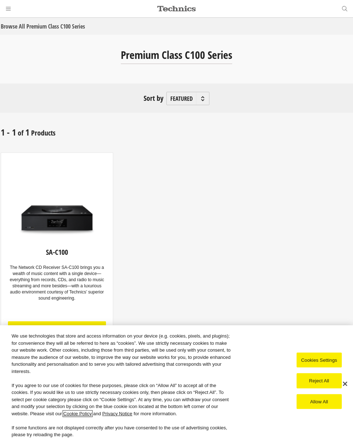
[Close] (345, 384)
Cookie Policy (77, 413)
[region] (176, 383)
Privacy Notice (117, 413)
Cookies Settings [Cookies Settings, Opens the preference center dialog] (319, 359)
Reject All (319, 380)
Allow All (319, 401)
